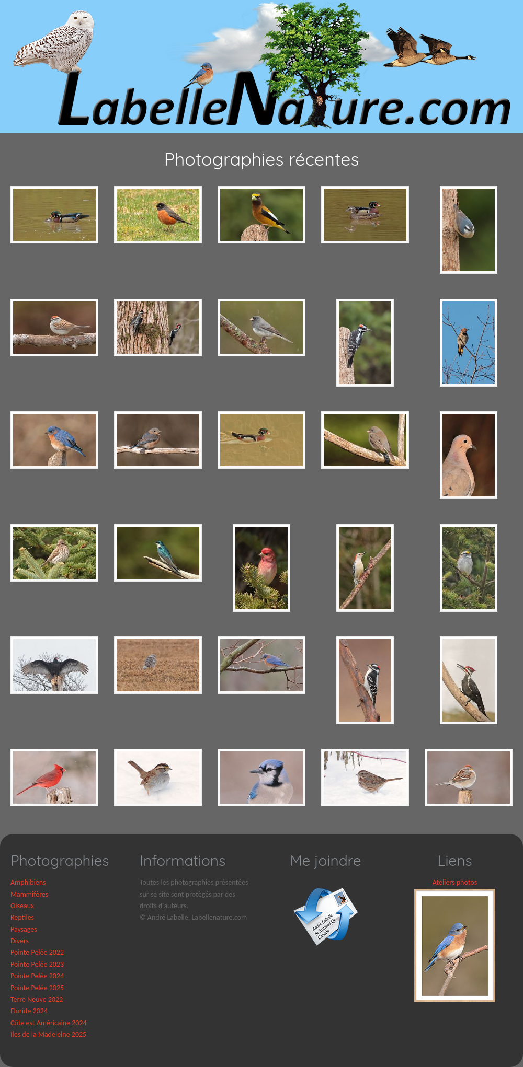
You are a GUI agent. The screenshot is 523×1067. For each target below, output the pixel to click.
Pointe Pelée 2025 (37, 987)
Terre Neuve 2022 (36, 999)
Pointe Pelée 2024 (37, 975)
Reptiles (22, 917)
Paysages (23, 929)
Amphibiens (28, 882)
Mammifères (29, 894)
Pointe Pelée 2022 (37, 952)
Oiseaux (22, 905)
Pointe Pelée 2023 (37, 964)
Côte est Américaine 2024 (48, 1022)
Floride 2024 (29, 1010)
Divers (19, 940)
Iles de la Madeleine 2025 (48, 1034)
